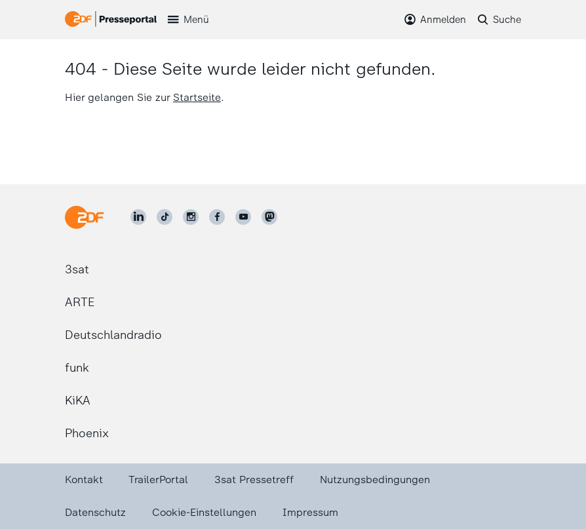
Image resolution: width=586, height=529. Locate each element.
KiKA (77, 400)
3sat (77, 269)
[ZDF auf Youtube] (243, 217)
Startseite (197, 97)
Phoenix (87, 433)
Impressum (310, 512)
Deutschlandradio (113, 335)
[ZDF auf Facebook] (217, 217)
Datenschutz (95, 512)
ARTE (79, 302)
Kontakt (84, 479)
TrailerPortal (158, 479)
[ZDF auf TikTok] (164, 217)
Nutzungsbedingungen (375, 479)
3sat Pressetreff (254, 479)
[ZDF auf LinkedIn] (138, 217)
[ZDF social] (269, 217)
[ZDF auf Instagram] (191, 217)
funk (77, 368)
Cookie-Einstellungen (204, 512)
